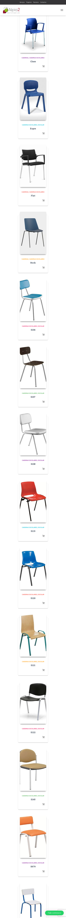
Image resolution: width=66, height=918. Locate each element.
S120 (33, 598)
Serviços (22, 2)
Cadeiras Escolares (36, 58)
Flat (33, 195)
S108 (33, 464)
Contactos (43, 2)
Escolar (41, 125)
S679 (33, 866)
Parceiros (36, 2)
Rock (33, 262)
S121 (33, 665)
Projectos (29, 2)
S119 (33, 531)
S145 (33, 799)
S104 (33, 329)
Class (33, 61)
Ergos (33, 128)
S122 (33, 732)
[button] (54, 913)
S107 (33, 396)
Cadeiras (25, 58)
